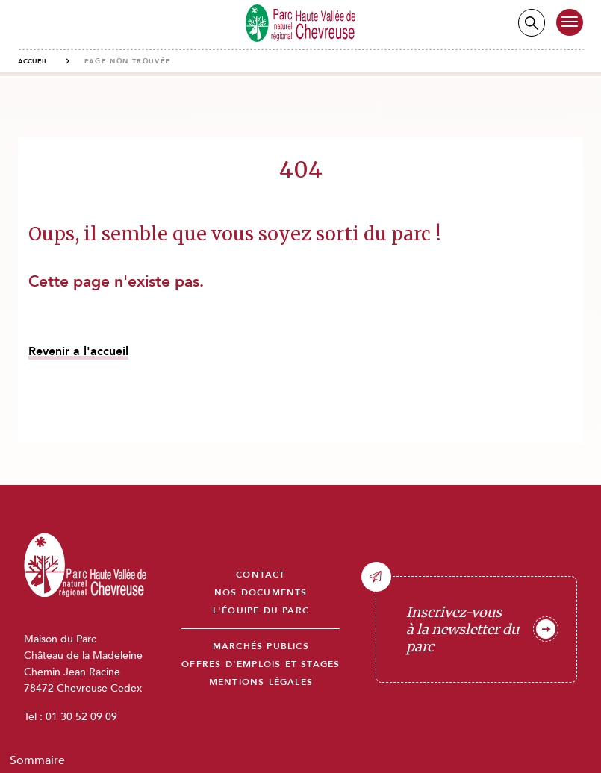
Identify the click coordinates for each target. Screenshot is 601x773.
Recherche (531, 23)
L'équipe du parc (261, 610)
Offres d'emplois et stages (260, 664)
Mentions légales (261, 682)
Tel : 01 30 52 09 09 (70, 717)
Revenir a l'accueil (78, 351)
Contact (260, 574)
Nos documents (261, 592)
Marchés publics (261, 646)
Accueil (33, 61)
